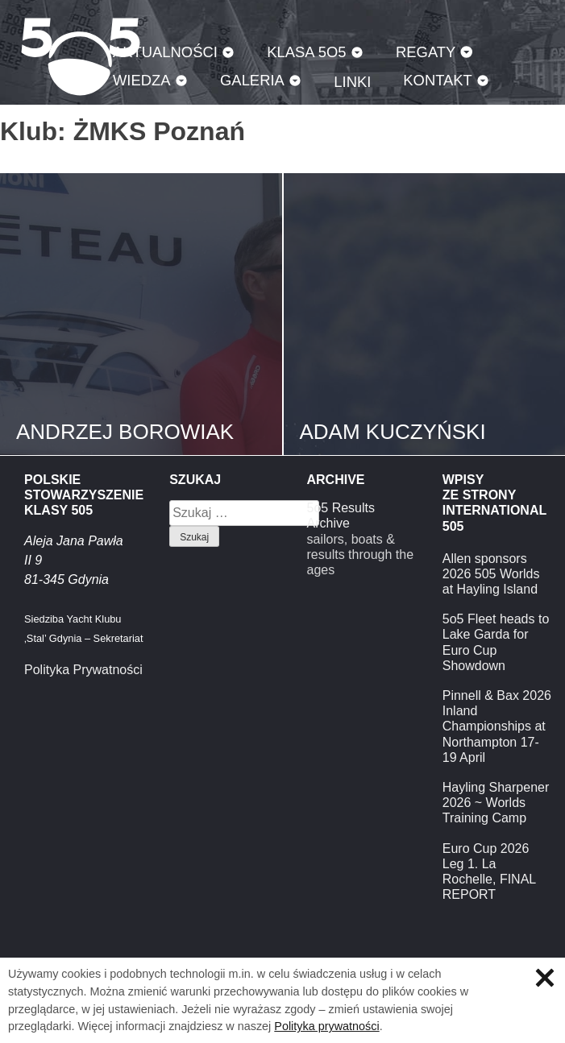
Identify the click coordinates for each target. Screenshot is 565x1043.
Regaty (425, 51)
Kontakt (437, 80)
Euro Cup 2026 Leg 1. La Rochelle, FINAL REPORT (489, 872)
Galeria (252, 80)
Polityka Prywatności (83, 670)
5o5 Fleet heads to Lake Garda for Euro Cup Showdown (496, 642)
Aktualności (165, 51)
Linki (352, 81)
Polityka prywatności (326, 1026)
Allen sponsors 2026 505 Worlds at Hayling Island (491, 574)
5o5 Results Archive (341, 515)
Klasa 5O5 (306, 51)
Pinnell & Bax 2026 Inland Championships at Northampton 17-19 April (496, 726)
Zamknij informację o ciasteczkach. (545, 978)
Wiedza (142, 80)
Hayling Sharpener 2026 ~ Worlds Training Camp (496, 802)
